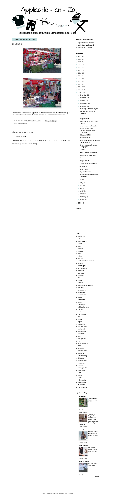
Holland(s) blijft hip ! (86, 135)
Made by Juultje (84, 461)
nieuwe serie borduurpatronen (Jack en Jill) (89, 175)
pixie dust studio (83, 343)
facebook (81, 273)
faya (79, 278)
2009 (80, 92)
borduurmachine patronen (86, 261)
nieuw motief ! (84, 169)
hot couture (81, 300)
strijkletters (81, 370)
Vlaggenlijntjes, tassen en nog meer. (93, 399)
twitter (80, 378)
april (81, 191)
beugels (80, 251)
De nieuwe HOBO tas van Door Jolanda (92, 449)
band (79, 246)
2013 (80, 81)
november (83, 98)
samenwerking (82, 356)
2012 (80, 84)
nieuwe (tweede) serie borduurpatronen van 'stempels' (87, 130)
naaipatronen (82, 331)
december (83, 95)
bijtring (80, 256)
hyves (80, 302)
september (83, 103)
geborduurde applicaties (85, 285)
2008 (80, 203)
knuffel (80, 312)
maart (82, 194)
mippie (80, 322)
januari (82, 199)
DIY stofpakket (82, 268)
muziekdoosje (82, 326)
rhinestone (81, 353)
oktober (82, 100)
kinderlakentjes (61, 113)
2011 (80, 87)
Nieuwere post (17, 140)
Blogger (70, 493)
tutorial (80, 375)
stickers (80, 365)
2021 (80, 59)
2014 (80, 78)
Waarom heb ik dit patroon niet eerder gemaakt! (93, 433)
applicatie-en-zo (37, 113)
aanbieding (81, 236)
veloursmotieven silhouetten (88, 126)
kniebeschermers (83, 307)
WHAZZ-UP (81, 385)
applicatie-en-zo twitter (85, 47)
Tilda (79, 373)
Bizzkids (80, 258)
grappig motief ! (84, 161)
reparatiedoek (82, 351)
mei (81, 188)
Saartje (82, 158)
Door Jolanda (83, 446)
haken (80, 297)
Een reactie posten (21, 136)
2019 (80, 64)
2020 (80, 62)
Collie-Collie (83, 412)
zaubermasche (82, 387)
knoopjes (81, 309)
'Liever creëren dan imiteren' (88, 163)
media (80, 319)
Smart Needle (82, 360)
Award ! (82, 179)
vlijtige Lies (82, 396)
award (80, 244)
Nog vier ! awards (85, 172)
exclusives (81, 270)
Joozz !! (81, 430)
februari (82, 197)
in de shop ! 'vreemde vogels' (89, 109)
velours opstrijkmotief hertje (88, 152)
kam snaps (81, 305)
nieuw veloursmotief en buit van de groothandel (89, 141)
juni (81, 185)
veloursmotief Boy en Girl (87, 155)
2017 (80, 70)
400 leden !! (83, 166)
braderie (80, 263)
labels (80, 317)
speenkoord (81, 363)
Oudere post (66, 140)
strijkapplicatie (82, 368)
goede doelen (82, 290)
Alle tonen (97, 476)
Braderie (82, 149)
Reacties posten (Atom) (29, 144)
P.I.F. (79, 341)
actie (79, 239)
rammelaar (81, 348)
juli (81, 183)
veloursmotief (82, 380)
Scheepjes (81, 358)
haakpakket (81, 292)
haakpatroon (82, 295)
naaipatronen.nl (84, 119)
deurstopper (81, 266)
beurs (79, 253)
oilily (79, 336)
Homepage (42, 140)
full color (80, 283)
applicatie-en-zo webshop (86, 43)
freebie (80, 280)
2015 (80, 76)
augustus (83, 106)
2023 (80, 56)
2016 (80, 73)
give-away (81, 287)
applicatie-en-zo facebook (86, 45)
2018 (80, 67)
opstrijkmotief (82, 339)
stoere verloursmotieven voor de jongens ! (89, 146)
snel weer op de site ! (86, 116)
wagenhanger (82, 382)
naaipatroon (81, 334)
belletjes (80, 249)
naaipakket (81, 329)
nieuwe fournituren (85, 138)
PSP (79, 346)
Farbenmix (81, 275)
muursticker (81, 324)
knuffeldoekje (82, 314)
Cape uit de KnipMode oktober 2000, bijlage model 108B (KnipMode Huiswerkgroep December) (89, 419)
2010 (80, 90)
